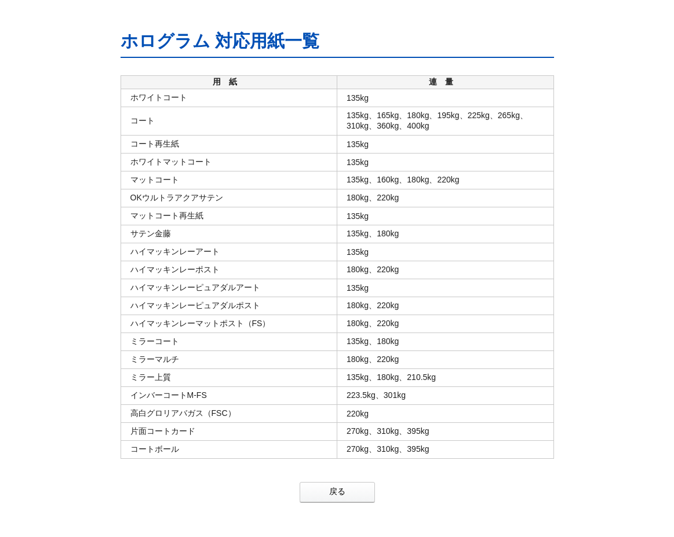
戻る (337, 491)
